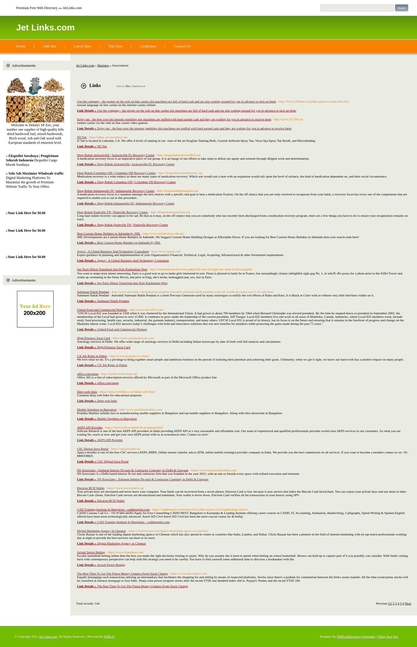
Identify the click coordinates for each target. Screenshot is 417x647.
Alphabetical (138, 86)
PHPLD (109, 636)
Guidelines (148, 46)
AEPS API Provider (89, 427)
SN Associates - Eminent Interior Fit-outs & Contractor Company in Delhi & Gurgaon (132, 470)
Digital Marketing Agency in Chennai (101, 530)
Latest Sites (82, 46)
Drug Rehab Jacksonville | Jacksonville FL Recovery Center (116, 155)
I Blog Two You (387, 636)
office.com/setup (87, 373)
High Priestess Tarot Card (93, 338)
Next (408, 603)
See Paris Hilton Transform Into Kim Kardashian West (112, 269)
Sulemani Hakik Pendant (93, 291)
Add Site (49, 46)
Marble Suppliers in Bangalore (97, 409)
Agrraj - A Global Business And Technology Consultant (113, 251)
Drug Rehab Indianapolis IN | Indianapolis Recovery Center (115, 190)
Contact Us (182, 46)
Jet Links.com (45, 27)
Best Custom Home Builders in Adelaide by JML (108, 233)
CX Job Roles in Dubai (92, 356)
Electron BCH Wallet (91, 488)
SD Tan (82, 137)
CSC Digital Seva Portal (92, 448)
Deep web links (87, 391)
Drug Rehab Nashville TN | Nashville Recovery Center (112, 212)
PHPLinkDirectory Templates (356, 636)
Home (20, 46)
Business (103, 65)
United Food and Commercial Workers (102, 309)
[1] (390, 603)
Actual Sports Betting (91, 552)
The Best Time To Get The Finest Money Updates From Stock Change (122, 573)
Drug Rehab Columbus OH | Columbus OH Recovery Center (116, 173)
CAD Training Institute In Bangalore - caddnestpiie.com (113, 509)
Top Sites (115, 46)
